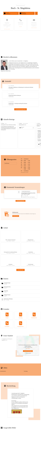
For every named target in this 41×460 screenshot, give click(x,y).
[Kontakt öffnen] (7, 322)
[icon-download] (33, 131)
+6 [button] (36, 13)
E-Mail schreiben (34, 27)
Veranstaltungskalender (20, 204)
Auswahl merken (28, 359)
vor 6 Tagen (20, 127)
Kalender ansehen (15, 219)
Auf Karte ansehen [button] (7, 29)
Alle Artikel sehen (20, 276)
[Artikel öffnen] (10, 240)
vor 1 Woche (38, 127)
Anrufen (20, 26)
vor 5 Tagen (2, 127)
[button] (11, 13)
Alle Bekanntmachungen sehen (20, 111)
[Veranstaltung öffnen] (20, 198)
